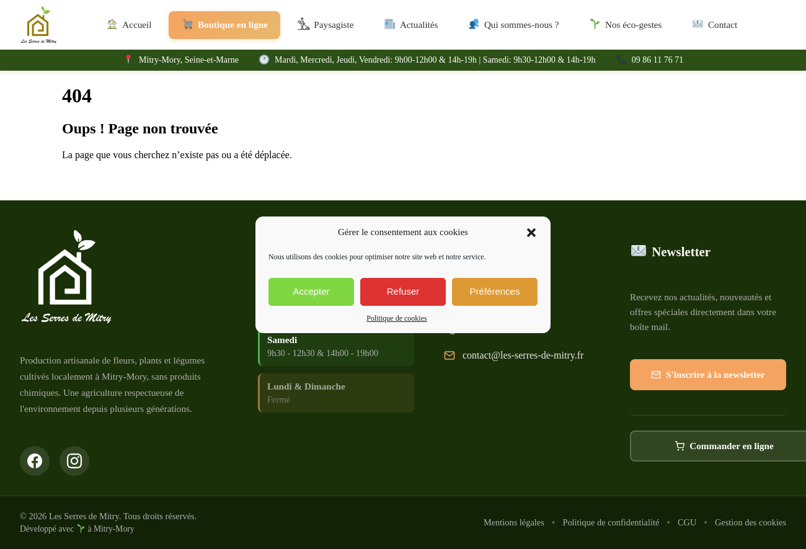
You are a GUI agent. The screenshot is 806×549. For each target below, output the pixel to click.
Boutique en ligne (224, 25)
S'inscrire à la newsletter (708, 376)
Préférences (495, 291)
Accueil (129, 25)
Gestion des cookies (750, 522)
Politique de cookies (396, 318)
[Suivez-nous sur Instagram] (74, 461)
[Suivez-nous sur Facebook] (35, 461)
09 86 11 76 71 (657, 60)
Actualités (410, 25)
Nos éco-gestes (625, 25)
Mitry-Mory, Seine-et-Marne (189, 60)
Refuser (403, 291)
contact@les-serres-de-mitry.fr (523, 355)
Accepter (311, 291)
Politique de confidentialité (610, 522)
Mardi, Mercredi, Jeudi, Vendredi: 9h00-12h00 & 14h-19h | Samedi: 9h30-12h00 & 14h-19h (435, 60)
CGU (687, 522)
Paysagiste (326, 25)
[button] (531, 232)
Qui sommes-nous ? (513, 25)
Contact (715, 25)
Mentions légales (514, 522)
